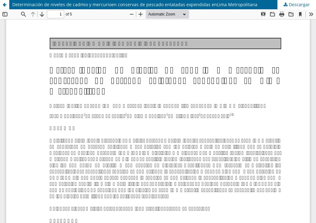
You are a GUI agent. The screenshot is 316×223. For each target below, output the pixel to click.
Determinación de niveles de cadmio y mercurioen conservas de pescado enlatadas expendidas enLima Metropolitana (134, 4)
